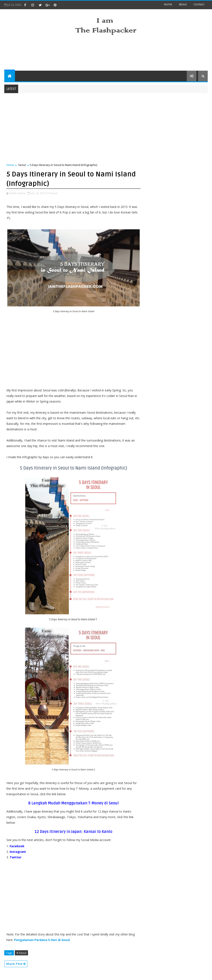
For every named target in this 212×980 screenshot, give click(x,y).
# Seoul (21, 953)
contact (199, 4)
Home (168, 4)
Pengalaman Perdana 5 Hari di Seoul (42, 940)
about (183, 4)
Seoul (22, 165)
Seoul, (54, 193)
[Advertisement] (106, 53)
